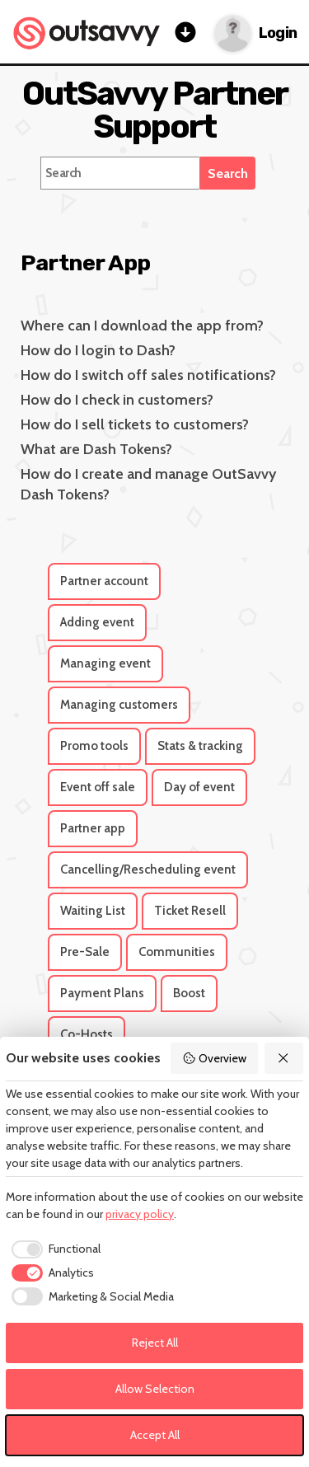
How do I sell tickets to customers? (135, 424)
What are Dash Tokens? (96, 449)
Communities (176, 951)
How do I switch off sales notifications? (148, 375)
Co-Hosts (86, 1034)
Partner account (104, 581)
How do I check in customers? (117, 400)
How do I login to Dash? (98, 350)
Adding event (97, 622)
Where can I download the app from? (142, 325)
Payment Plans (102, 993)
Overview (214, 1058)
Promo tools (94, 745)
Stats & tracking (200, 745)
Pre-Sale (85, 951)
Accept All (155, 1434)
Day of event (199, 787)
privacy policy (139, 1214)
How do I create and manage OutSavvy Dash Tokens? (148, 484)
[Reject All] (284, 1058)
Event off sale (97, 787)
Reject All (155, 1342)
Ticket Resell (190, 910)
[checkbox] (53, 1249)
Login (278, 33)
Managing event (105, 663)
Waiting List (92, 910)
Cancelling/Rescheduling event (148, 869)
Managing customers (119, 704)
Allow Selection (154, 1388)
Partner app (92, 828)
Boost (189, 993)
